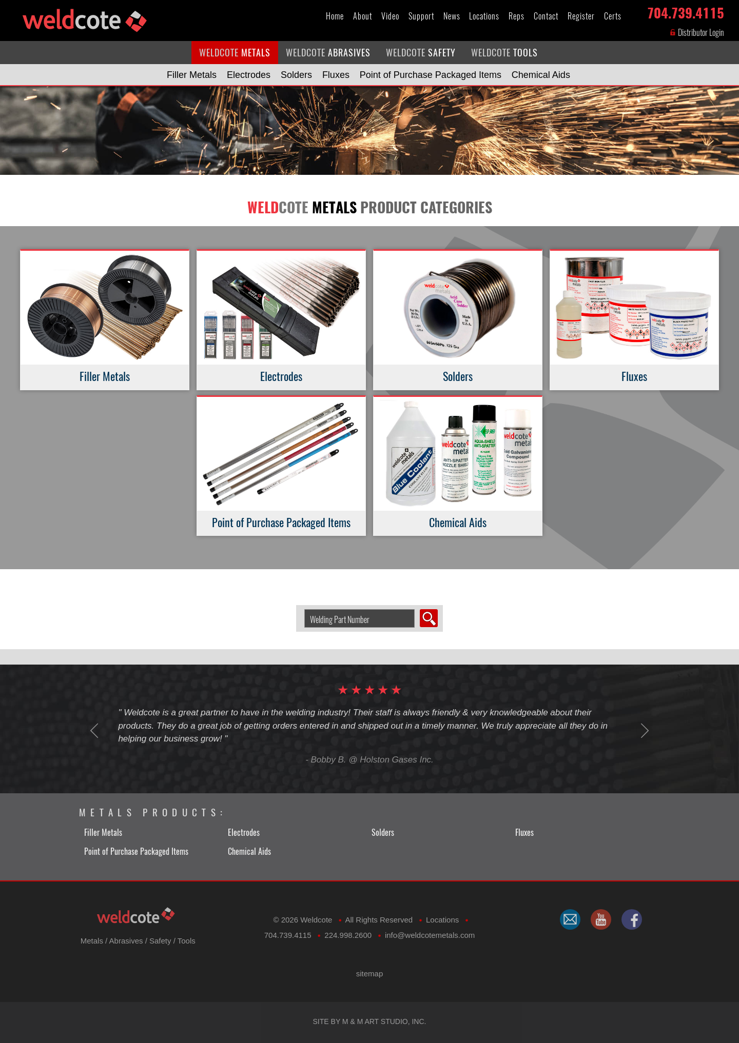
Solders (296, 75)
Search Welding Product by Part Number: (300, 609)
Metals (92, 940)
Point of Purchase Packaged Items (430, 75)
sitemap (369, 973)
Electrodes (248, 75)
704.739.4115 (685, 11)
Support (421, 16)
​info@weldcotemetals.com (430, 935)
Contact (546, 16)
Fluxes (335, 75)
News (451, 16)
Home (335, 16)
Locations (484, 16)
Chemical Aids (541, 75)
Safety (160, 940)
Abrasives (126, 940)
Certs (612, 16)
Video (390, 16)
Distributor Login (696, 32)
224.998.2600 (348, 935)
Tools (187, 940)
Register (581, 16)
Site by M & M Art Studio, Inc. (369, 1021)
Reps (516, 16)
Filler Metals (192, 75)
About (362, 16)
